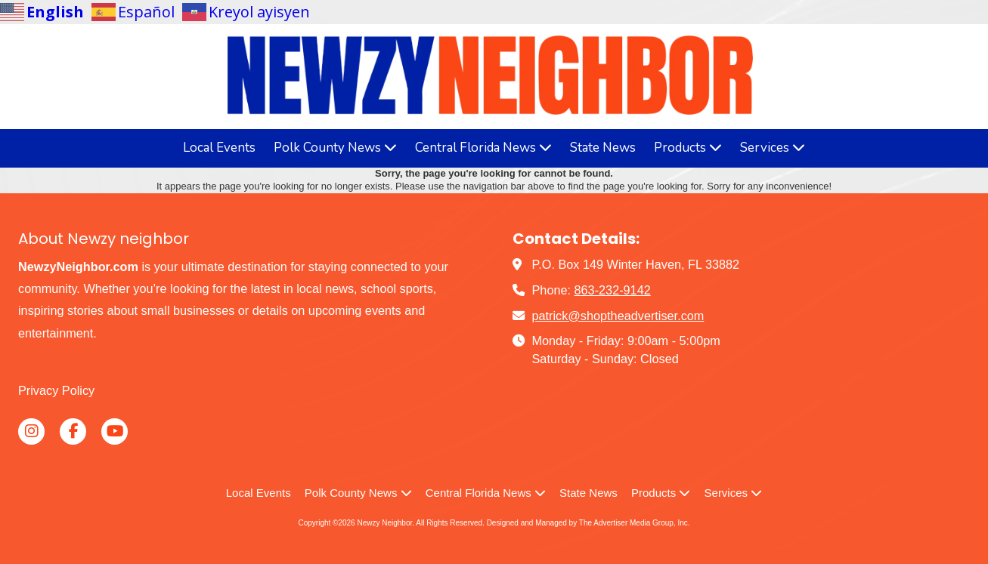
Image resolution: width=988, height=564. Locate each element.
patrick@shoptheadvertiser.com (618, 315)
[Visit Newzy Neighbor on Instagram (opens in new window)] (31, 431)
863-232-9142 (613, 290)
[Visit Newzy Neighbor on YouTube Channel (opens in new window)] (114, 431)
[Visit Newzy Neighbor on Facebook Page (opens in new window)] (73, 431)
